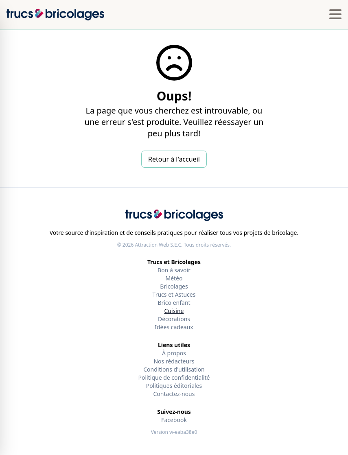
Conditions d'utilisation (174, 369)
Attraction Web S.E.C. (158, 244)
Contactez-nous (174, 394)
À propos (174, 353)
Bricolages (174, 286)
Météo (173, 278)
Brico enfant (174, 302)
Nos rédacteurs (173, 361)
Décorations (174, 319)
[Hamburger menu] (335, 15)
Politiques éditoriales (174, 385)
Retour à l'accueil (174, 159)
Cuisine (174, 311)
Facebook (174, 420)
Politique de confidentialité (174, 377)
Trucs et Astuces (174, 294)
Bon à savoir (174, 270)
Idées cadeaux (174, 327)
